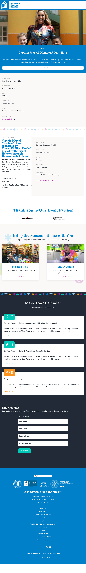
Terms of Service (43, 540)
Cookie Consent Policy (43, 537)
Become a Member (43, 68)
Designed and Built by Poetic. (43, 557)
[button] (80, 4)
